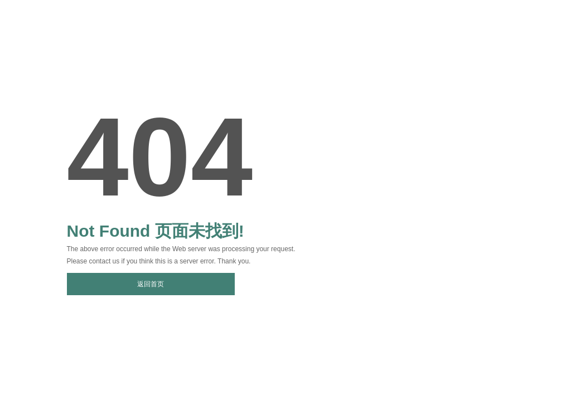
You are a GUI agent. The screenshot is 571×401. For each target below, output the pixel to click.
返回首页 (150, 284)
